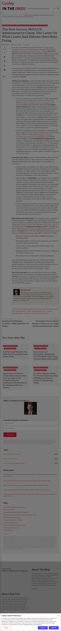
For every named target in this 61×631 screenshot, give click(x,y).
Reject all (53, 628)
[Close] (58, 616)
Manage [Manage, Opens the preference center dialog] (6, 628)
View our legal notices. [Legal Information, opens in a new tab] (35, 624)
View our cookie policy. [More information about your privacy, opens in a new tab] (24, 624)
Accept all (42, 628)
